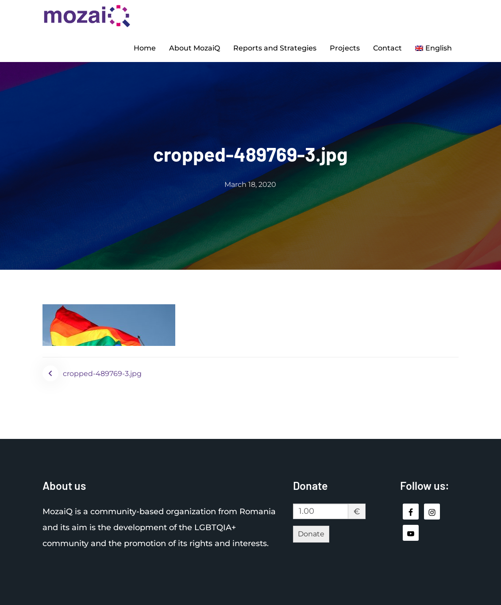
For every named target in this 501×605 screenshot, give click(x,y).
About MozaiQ (194, 48)
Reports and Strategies (274, 48)
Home (145, 48)
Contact (387, 48)
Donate (311, 534)
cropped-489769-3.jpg (102, 373)
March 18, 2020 (250, 184)
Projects (345, 48)
